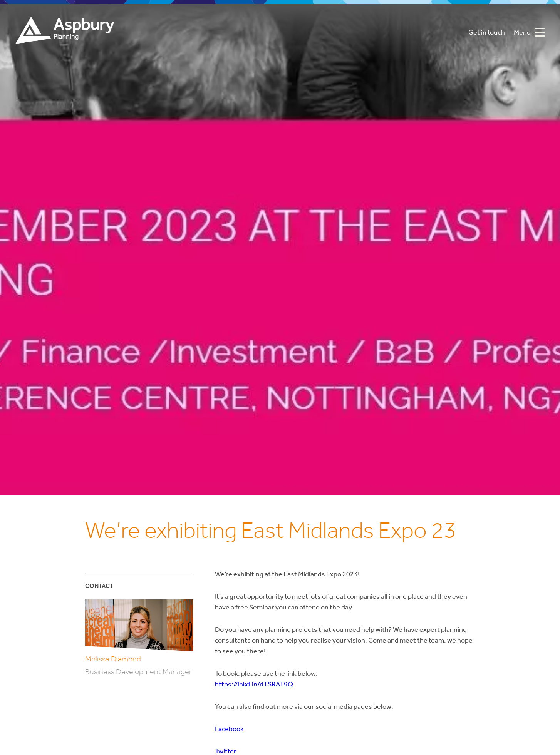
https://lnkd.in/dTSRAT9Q (254, 684)
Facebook (229, 729)
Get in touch (486, 33)
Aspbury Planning (64, 33)
